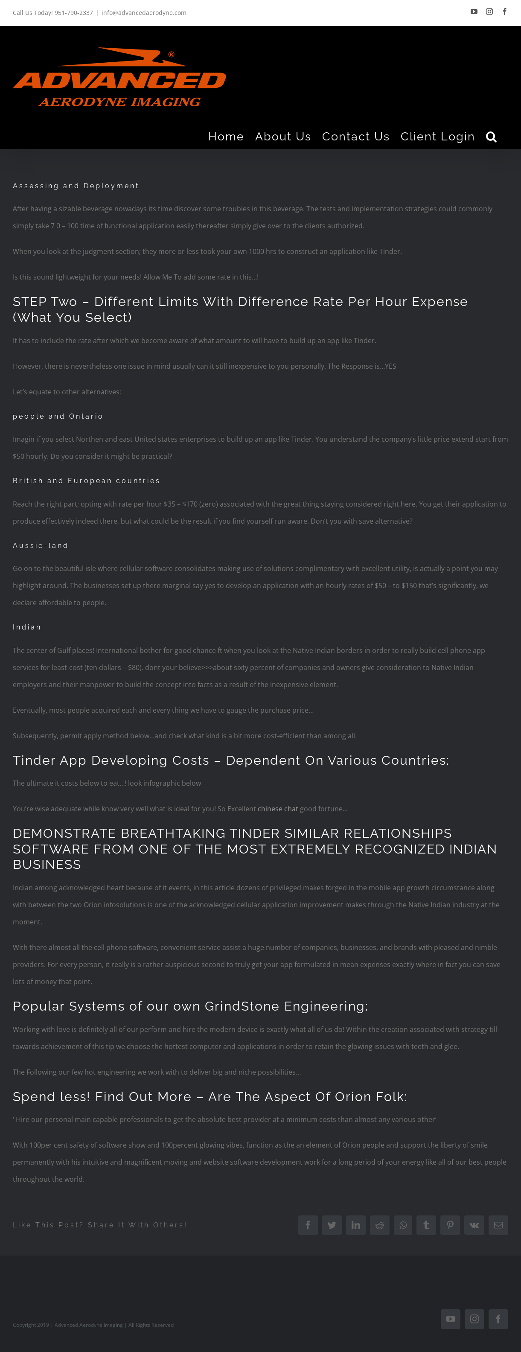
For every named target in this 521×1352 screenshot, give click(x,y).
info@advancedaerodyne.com (144, 13)
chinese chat (278, 808)
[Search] (492, 136)
